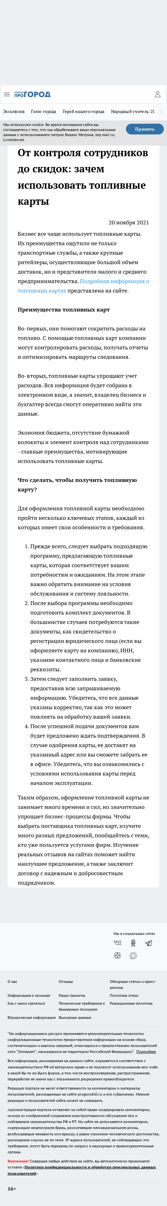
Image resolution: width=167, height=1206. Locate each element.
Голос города (43, 111)
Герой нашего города (84, 111)
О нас (12, 981)
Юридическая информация (32, 1017)
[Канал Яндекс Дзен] (117, 955)
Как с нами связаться (26, 1003)
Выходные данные (75, 1017)
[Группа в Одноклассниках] (133, 943)
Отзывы (66, 981)
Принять (145, 129)
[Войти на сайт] (157, 94)
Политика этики (124, 995)
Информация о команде (29, 995)
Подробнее (146, 1051)
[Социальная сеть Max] (133, 955)
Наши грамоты (72, 995)
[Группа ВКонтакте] (117, 943)
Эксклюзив (14, 111)
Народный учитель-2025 (135, 111)
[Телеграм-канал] (149, 943)
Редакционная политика (131, 1003)
